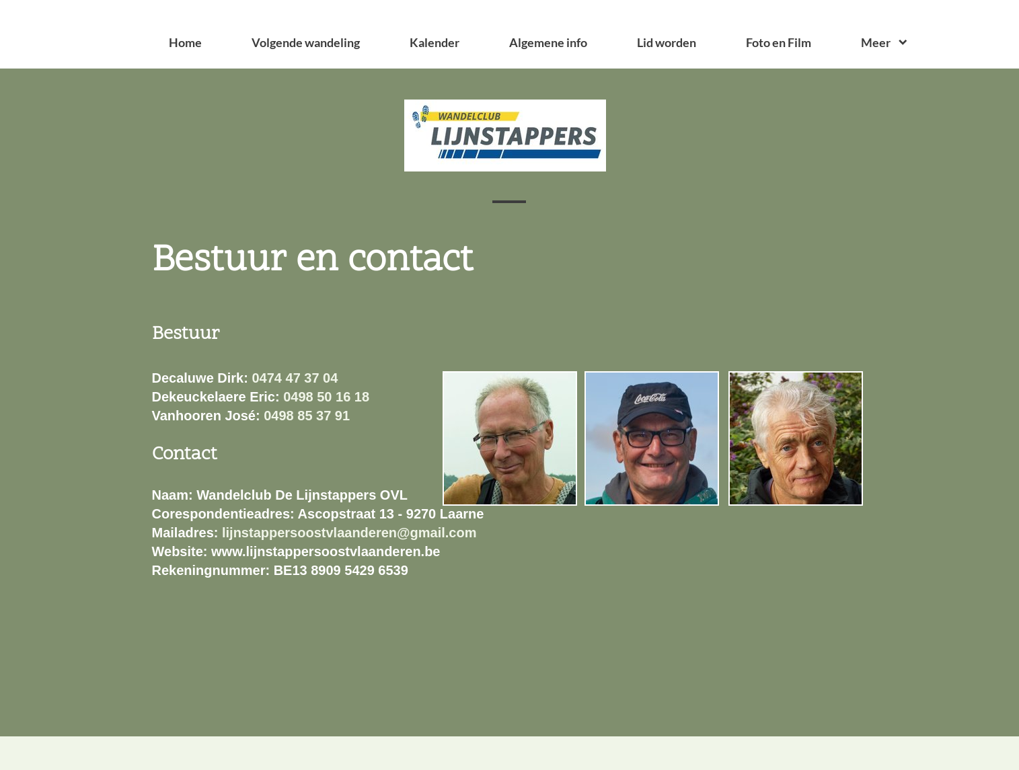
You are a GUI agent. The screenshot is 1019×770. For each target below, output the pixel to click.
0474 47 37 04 (295, 378)
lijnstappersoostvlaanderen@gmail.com (349, 532)
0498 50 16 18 (326, 396)
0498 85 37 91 (307, 415)
